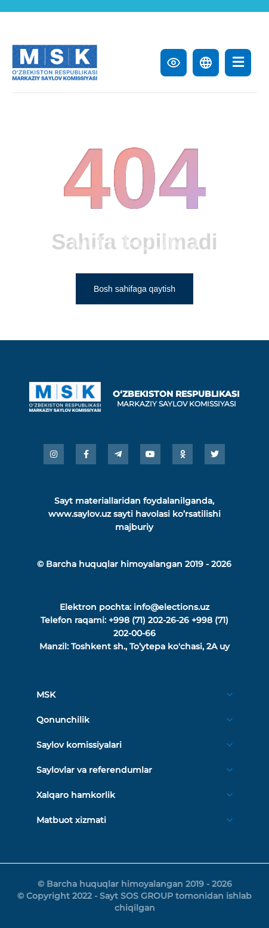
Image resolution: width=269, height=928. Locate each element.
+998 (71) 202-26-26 (149, 620)
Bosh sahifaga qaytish (134, 289)
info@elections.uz (171, 607)
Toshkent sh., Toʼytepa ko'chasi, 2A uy (150, 646)
